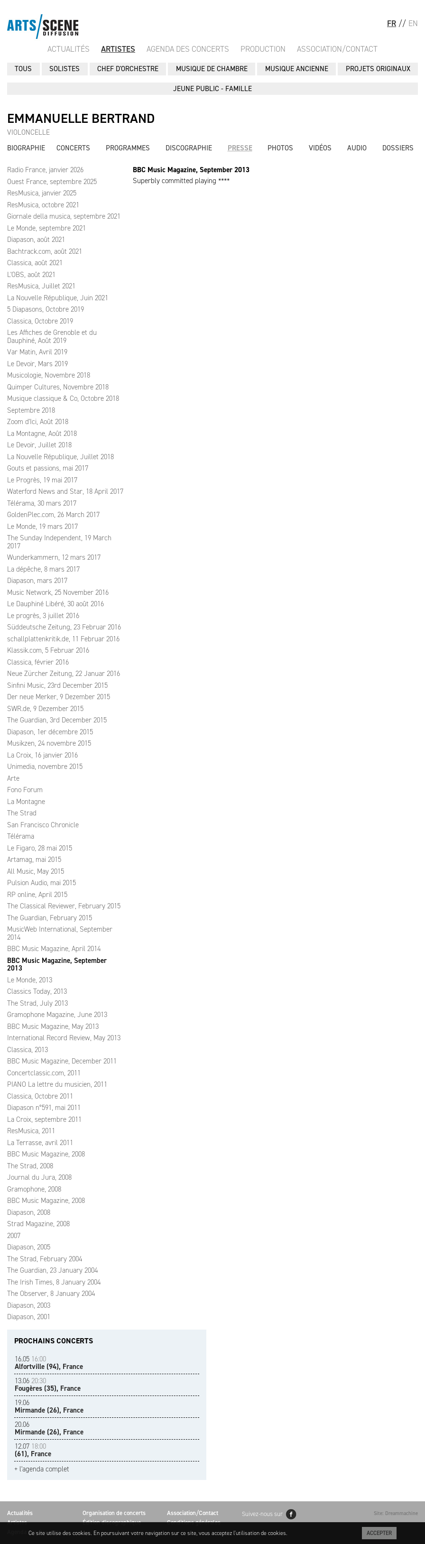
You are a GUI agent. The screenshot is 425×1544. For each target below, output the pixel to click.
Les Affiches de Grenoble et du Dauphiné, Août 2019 (52, 336)
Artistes (118, 49)
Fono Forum (25, 790)
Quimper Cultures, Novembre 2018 (58, 387)
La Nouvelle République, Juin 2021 (57, 298)
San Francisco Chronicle (43, 825)
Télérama (20, 836)
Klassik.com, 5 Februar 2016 (48, 650)
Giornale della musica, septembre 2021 (63, 216)
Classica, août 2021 (35, 263)
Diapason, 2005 (28, 1247)
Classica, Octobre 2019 (40, 321)
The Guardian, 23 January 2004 (52, 1270)
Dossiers (398, 148)
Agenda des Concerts (188, 49)
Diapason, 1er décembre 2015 (50, 732)
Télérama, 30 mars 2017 (41, 503)
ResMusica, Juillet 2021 (41, 286)
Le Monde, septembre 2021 (46, 228)
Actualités (68, 49)
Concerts (73, 148)
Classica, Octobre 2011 (40, 1096)
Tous (23, 69)
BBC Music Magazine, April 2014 (54, 948)
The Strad (22, 813)
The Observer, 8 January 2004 (51, 1293)
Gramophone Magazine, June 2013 (57, 1014)
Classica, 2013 (27, 1049)
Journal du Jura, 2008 (39, 1177)
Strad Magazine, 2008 (38, 1224)
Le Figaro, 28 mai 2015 (39, 848)
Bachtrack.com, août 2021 (44, 251)
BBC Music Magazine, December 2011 (62, 1061)
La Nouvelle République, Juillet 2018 (60, 457)
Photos (280, 148)
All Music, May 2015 (35, 871)
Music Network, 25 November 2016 (58, 592)
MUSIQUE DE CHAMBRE (212, 69)
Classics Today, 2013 (37, 991)
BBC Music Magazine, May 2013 (53, 1026)
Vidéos (320, 148)
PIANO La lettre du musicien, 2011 (57, 1084)
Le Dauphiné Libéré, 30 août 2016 (55, 604)
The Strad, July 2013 (37, 1003)
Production (263, 49)
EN (413, 23)
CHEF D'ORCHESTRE (127, 69)
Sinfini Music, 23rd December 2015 (57, 685)
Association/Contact (337, 49)
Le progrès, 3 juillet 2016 (43, 615)
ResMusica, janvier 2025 (41, 193)
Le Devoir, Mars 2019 (37, 364)
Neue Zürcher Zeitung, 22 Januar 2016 (63, 673)
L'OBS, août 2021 (31, 274)
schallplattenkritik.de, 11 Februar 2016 (63, 639)
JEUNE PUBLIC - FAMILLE (212, 88)
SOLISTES (64, 69)
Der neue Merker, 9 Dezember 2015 (58, 697)
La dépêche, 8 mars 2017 (43, 569)
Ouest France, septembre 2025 (52, 181)
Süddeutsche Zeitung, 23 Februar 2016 (64, 627)
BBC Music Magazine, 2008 (46, 1154)
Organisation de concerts (114, 1513)
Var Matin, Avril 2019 (37, 352)
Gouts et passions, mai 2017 (47, 468)
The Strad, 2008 (30, 1166)
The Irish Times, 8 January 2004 (54, 1282)
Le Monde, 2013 (29, 980)
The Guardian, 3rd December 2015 (57, 720)
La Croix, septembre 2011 (44, 1119)
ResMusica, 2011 (31, 1131)
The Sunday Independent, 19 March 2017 (59, 542)
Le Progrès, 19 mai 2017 (42, 480)
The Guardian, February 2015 (49, 918)
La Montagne (26, 801)
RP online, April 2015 (37, 894)
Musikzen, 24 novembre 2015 (49, 743)
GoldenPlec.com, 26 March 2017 (53, 514)
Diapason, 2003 (28, 1305)
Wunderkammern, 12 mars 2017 (54, 557)
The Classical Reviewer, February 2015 (63, 906)
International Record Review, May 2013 (63, 1038)
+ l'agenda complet (41, 1469)
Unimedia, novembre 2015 (45, 766)
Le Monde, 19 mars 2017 (42, 526)
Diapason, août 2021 (36, 239)
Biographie (26, 148)
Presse (240, 148)
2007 (13, 1235)
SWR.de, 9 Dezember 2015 (45, 708)
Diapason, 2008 (28, 1212)
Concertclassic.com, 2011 (44, 1073)
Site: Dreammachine (396, 1513)
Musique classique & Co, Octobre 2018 (63, 398)
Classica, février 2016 (38, 662)
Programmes (128, 148)
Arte (13, 778)
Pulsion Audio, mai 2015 (41, 883)
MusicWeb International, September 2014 (59, 933)
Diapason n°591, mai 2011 (44, 1107)
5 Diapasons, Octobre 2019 (45, 309)
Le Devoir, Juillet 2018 (39, 445)
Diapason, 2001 (28, 1317)
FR (391, 23)
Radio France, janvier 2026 (45, 170)
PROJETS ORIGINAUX (378, 69)
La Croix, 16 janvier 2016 (42, 755)
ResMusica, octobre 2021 (43, 205)
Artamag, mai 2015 (34, 859)
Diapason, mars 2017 (37, 580)
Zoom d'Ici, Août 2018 (37, 421)
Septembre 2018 (31, 410)
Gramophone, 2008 (34, 1189)
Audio (357, 148)
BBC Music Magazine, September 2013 (57, 964)
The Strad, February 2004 (44, 1259)
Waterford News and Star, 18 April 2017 (65, 491)
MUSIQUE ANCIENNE (296, 69)
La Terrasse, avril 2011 (40, 1142)
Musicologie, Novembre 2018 (48, 375)
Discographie (189, 148)
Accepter (379, 1533)
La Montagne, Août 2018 (42, 433)
